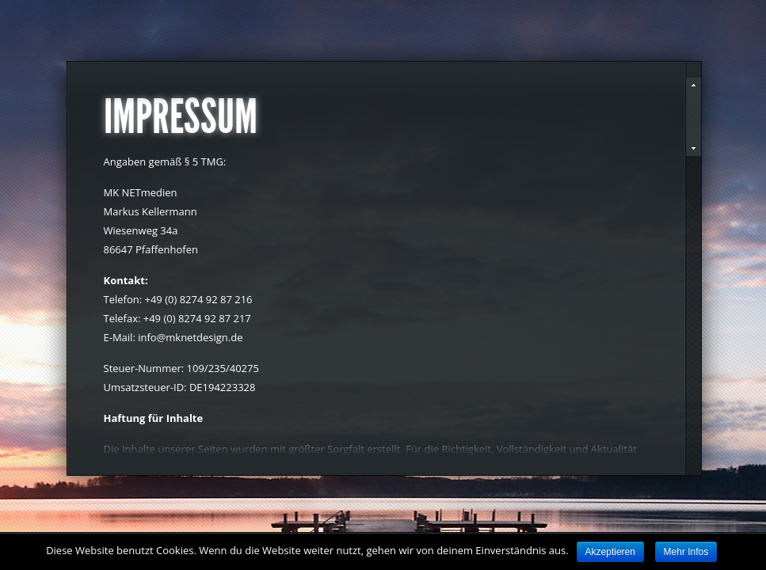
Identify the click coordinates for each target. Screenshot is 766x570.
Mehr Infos (686, 551)
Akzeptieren (610, 551)
